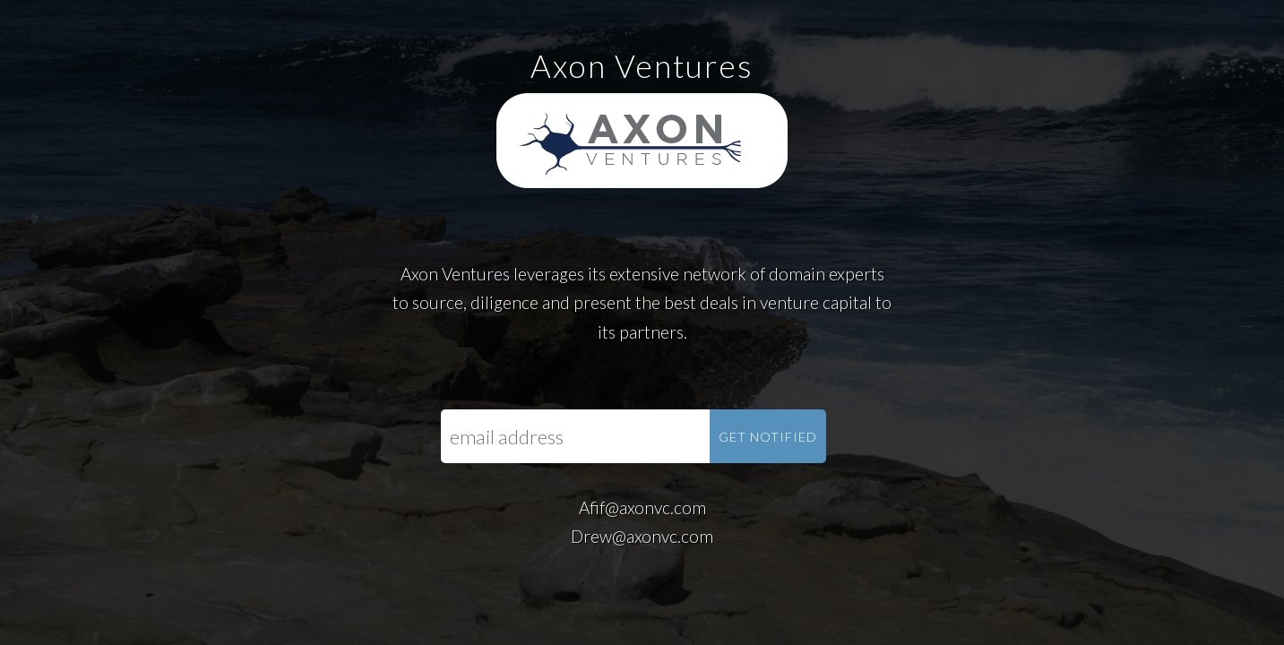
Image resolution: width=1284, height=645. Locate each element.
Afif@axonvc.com (642, 507)
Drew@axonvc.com (642, 536)
